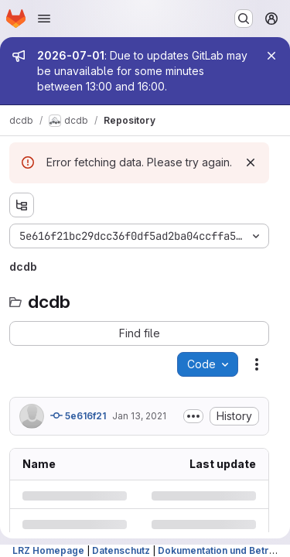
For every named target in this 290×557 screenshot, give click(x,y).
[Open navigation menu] (44, 18)
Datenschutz (121, 550)
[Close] (271, 55)
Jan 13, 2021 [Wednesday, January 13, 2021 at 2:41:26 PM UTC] (139, 416)
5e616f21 (78, 415)
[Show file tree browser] (21, 205)
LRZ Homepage (48, 550)
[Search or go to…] (243, 18)
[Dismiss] (250, 162)
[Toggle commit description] (193, 416)
